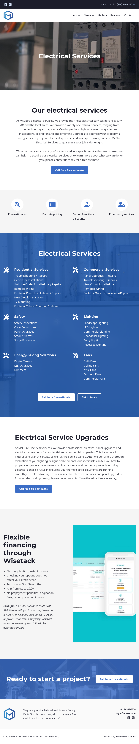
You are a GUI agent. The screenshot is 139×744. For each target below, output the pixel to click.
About (77, 15)
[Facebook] (5, 4)
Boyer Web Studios (126, 736)
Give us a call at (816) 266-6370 (117, 4)
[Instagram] (10, 4)
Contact (129, 15)
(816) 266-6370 (128, 709)
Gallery (102, 15)
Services (89, 15)
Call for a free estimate (69, 170)
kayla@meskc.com (126, 713)
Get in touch (89, 397)
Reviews (115, 15)
